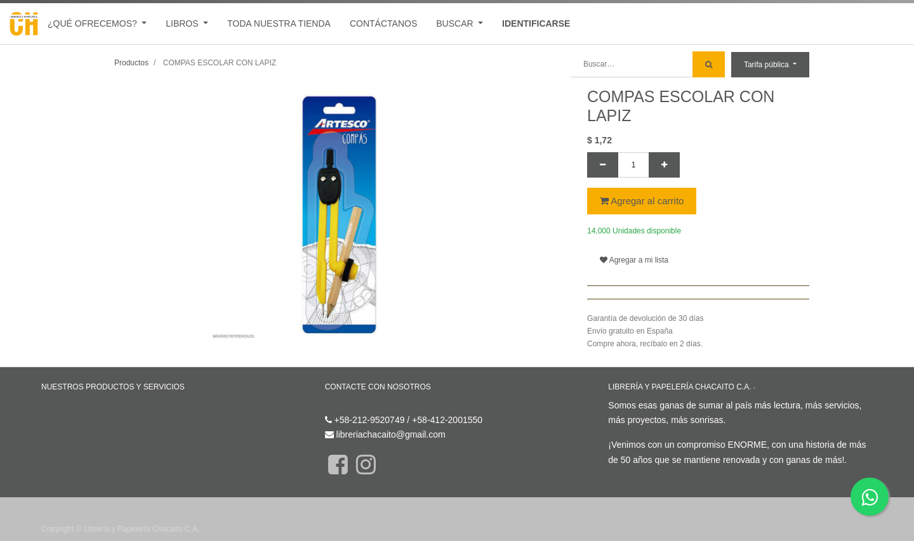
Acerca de (774, 387)
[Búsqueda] (708, 64)
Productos (131, 62)
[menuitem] (279, 24)
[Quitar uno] (602, 165)
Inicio (51, 405)
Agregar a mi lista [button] (634, 260)
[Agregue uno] (664, 165)
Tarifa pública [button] (767, 64)
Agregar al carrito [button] (642, 200)
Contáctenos (350, 405)
